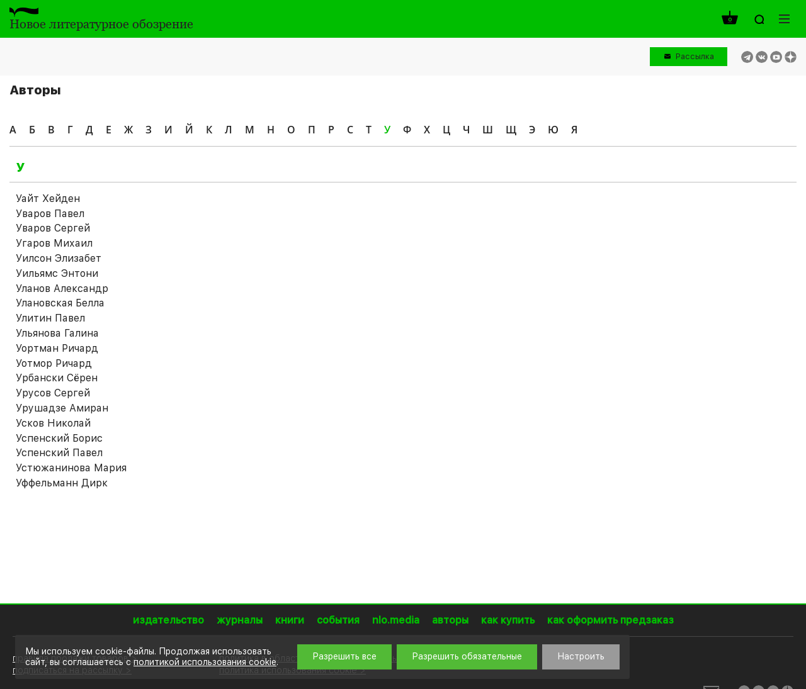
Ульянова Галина (57, 333)
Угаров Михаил (54, 243)
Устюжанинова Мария (71, 468)
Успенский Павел (59, 453)
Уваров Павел (50, 214)
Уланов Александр (62, 288)
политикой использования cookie (204, 662)
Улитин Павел (50, 318)
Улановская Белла (60, 303)
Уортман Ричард (57, 348)
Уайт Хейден (48, 198)
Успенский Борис (59, 438)
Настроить (580, 656)
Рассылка (695, 56)
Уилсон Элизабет (58, 258)
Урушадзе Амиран (62, 408)
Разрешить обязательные (467, 656)
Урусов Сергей (53, 393)
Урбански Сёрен (57, 378)
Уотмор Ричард (54, 363)
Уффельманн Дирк (62, 483)
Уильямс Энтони (57, 273)
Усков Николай (53, 423)
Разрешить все (344, 656)
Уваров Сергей (53, 228)
